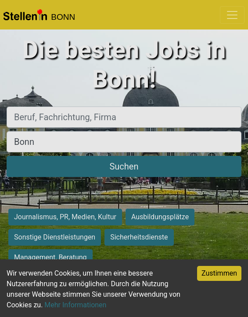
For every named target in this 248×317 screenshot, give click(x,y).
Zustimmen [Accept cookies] (219, 273)
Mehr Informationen (75, 305)
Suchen (123, 166)
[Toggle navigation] (232, 15)
